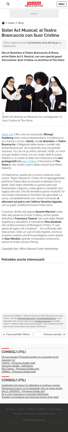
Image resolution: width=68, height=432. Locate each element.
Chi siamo (10, 409)
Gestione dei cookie (46, 413)
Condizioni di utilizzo (36, 409)
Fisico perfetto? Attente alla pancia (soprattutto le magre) (18, 335)
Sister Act (7, 134)
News (21, 23)
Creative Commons (43, 321)
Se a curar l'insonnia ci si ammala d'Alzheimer (25, 394)
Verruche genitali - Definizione (17, 366)
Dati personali (54, 409)
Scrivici (21, 409)
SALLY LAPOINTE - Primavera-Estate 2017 (23, 391)
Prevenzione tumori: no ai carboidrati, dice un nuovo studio (32, 388)
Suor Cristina (28, 161)
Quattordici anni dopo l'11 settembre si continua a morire (31, 385)
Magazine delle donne (26, 318)
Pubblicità (17, 413)
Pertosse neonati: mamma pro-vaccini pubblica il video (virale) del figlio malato (49, 335)
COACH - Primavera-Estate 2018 (18, 363)
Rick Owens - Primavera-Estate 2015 (20, 368)
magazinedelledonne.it (46, 318)
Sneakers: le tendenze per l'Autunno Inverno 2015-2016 (30, 397)
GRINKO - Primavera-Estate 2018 (19, 371)
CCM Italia (29, 413)
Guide (11, 23)
